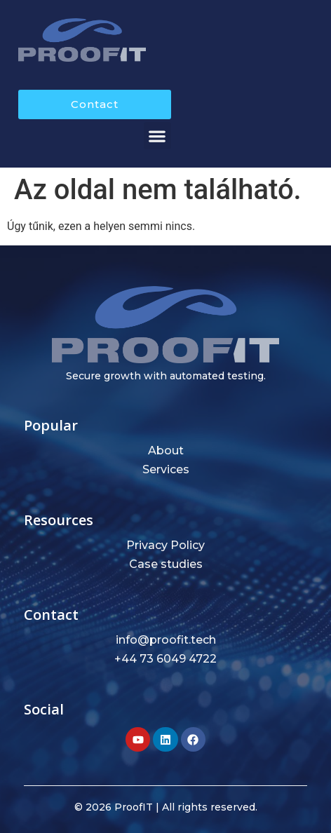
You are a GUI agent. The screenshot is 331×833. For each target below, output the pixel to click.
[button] (157, 135)
